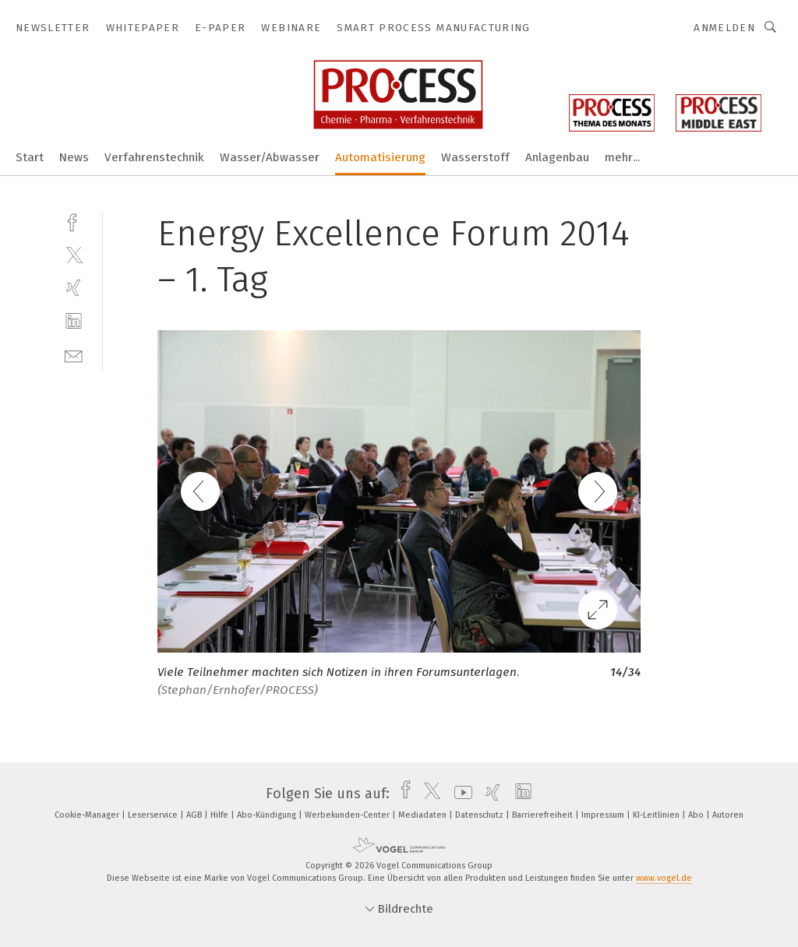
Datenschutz (480, 815)
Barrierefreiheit (543, 815)
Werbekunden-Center (348, 815)
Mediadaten (423, 815)
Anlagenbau (557, 157)
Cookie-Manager (88, 815)
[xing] (73, 287)
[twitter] (73, 254)
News (74, 157)
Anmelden (724, 27)
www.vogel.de (664, 878)
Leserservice (154, 815)
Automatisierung (380, 157)
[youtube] (459, 793)
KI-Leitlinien (657, 815)
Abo (697, 815)
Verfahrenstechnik (154, 157)
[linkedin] (73, 321)
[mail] (73, 354)
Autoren (727, 815)
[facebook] (73, 221)
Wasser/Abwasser (270, 157)
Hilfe (220, 815)
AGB (195, 815)
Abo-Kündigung (267, 815)
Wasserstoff (475, 157)
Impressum (604, 815)
